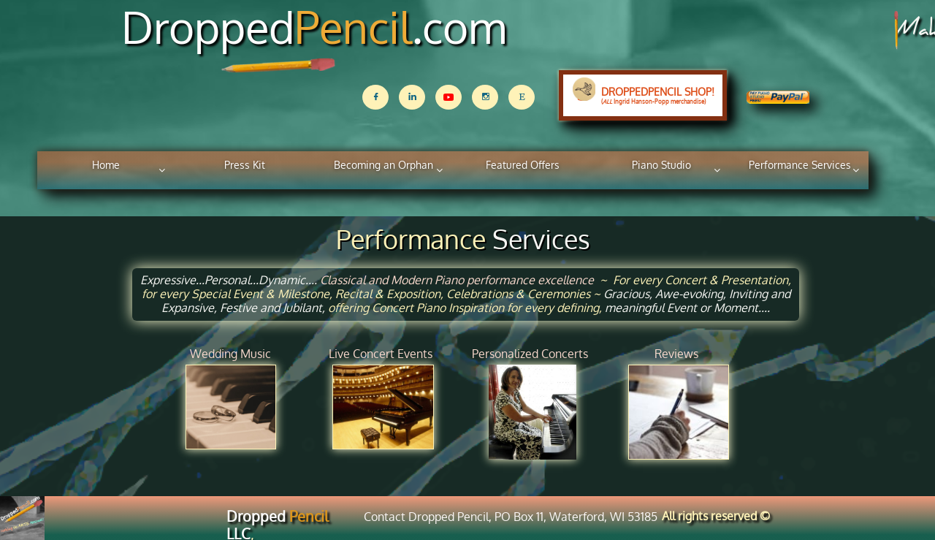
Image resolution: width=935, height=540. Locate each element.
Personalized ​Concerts (530, 353)
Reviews (676, 353)
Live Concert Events (380, 353)
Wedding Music (230, 353)
